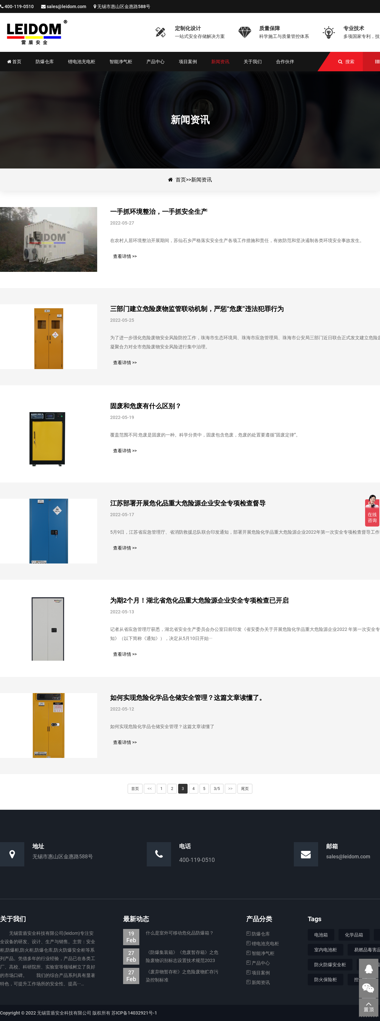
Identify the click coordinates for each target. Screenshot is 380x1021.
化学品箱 (354, 934)
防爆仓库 (258, 933)
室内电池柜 (325, 949)
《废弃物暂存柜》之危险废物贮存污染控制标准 (170, 976)
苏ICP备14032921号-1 (134, 1012)
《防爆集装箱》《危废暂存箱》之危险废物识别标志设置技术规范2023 (170, 956)
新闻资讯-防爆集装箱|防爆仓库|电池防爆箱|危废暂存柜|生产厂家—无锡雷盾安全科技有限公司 (73, 32)
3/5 (217, 788)
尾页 (245, 788)
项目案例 (258, 972)
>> (230, 788)
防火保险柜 (325, 979)
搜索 (349, 61)
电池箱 (321, 934)
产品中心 (258, 963)
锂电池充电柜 (262, 943)
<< (149, 788)
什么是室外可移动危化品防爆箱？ (168, 933)
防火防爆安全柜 (330, 964)
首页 (181, 180)
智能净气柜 (260, 953)
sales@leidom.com (66, 6)
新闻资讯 (201, 180)
